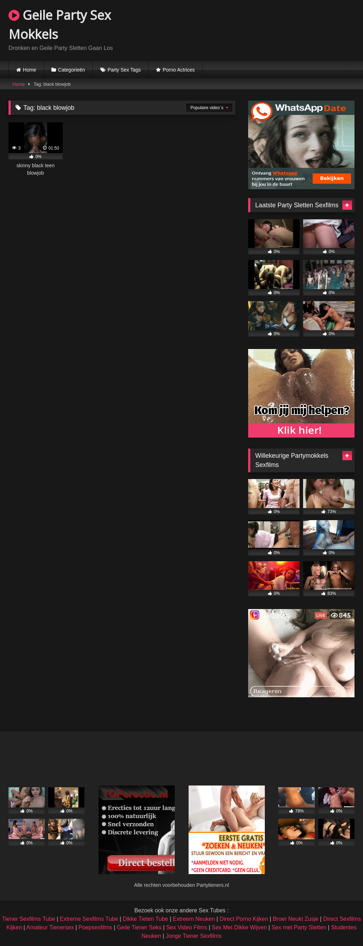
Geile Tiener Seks (139, 927)
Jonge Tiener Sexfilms (193, 936)
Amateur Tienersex (50, 927)
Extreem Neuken (194, 919)
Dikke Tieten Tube (145, 919)
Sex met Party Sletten (299, 927)
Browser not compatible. (271, 29)
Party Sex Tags (124, 70)
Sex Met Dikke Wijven (239, 927)
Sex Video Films (186, 927)
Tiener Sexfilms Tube (28, 919)
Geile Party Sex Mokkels (60, 24)
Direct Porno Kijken (243, 919)
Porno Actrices (179, 70)
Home (29, 70)
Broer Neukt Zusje (295, 919)
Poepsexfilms (95, 927)
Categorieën (71, 70)
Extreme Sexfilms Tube (89, 919)
